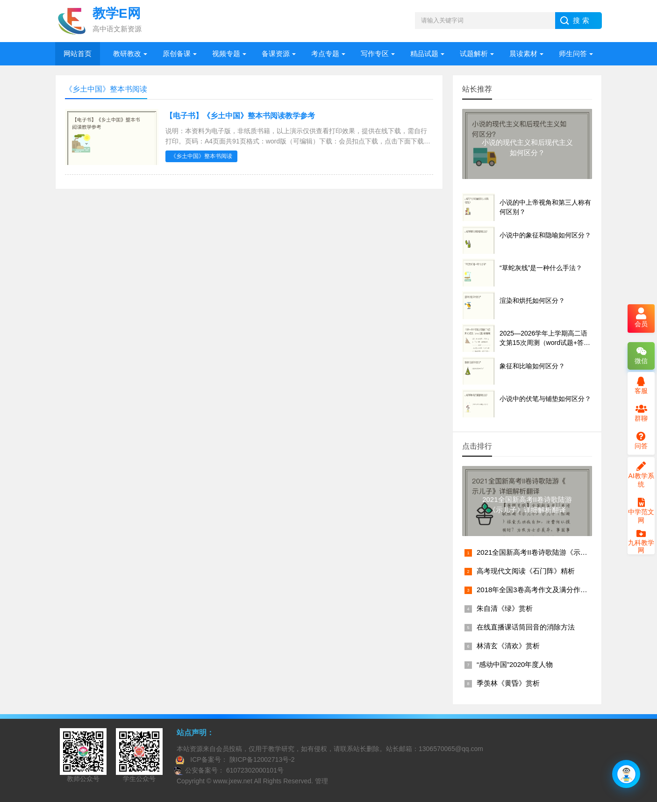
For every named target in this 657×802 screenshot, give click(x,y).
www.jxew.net (232, 781)
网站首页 (78, 53)
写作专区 (375, 53)
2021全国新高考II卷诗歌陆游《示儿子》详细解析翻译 (560, 552)
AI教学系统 (641, 475)
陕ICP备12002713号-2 (261, 759)
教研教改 (127, 53)
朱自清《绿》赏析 (505, 608)
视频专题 (226, 53)
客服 (641, 385)
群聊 (641, 413)
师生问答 (573, 53)
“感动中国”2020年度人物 (515, 664)
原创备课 (177, 53)
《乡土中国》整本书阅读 (201, 156)
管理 (321, 781)
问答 (641, 441)
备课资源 (276, 53)
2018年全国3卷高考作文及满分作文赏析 (539, 590)
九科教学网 (641, 542)
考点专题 (325, 53)
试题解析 (474, 53)
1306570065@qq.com (451, 748)
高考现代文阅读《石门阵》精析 (526, 571)
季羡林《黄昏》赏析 (508, 683)
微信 (641, 356)
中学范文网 (641, 511)
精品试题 (424, 53)
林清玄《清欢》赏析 (508, 646)
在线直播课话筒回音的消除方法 (526, 627)
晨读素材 (523, 53)
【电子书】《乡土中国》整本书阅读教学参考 (240, 116)
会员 (641, 318)
